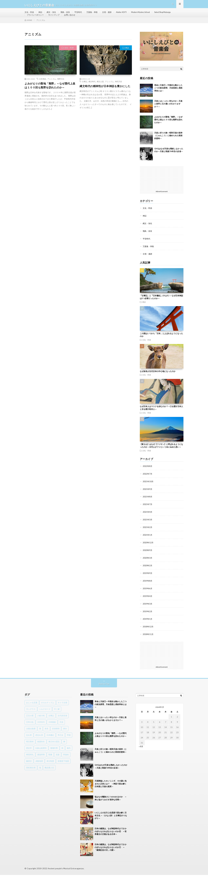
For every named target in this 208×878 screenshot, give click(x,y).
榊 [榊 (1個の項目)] (64, 744)
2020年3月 (148, 562)
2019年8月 (148, 585)
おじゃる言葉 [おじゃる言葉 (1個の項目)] (31, 705)
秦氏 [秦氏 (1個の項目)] (69, 751)
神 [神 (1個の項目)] (62, 751)
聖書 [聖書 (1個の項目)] (50, 757)
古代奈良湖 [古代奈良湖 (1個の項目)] (62, 718)
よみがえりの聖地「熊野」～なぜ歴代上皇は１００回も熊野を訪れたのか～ (50, 92)
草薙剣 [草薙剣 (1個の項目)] (66, 757)
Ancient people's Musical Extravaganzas (65, 871)
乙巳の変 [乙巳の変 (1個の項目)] (30, 718)
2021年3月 (148, 524)
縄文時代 (92, 88)
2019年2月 (148, 615)
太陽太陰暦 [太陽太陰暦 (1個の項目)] (31, 731)
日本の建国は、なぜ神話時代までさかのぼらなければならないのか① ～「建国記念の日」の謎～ (111, 850)
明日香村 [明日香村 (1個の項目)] (30, 744)
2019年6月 (148, 592)
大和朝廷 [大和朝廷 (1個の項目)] (52, 725)
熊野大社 (60, 86)
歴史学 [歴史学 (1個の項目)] (29, 751)
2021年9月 (148, 494)
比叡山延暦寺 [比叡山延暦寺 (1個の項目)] (41, 751)
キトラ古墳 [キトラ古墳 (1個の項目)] (62, 705)
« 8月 (141, 749)
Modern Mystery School (148, 14)
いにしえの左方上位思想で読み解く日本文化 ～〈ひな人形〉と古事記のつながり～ (111, 818)
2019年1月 (148, 622)
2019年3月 (148, 607)
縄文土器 (100, 88)
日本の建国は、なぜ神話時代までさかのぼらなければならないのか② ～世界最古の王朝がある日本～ (111, 834)
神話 (41, 14)
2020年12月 (148, 547)
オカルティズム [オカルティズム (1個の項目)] (47, 705)
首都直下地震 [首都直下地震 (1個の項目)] (63, 764)
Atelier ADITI (127, 14)
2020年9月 (148, 555)
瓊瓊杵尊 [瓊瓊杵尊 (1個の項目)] (54, 751)
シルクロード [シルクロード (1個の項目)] (44, 712)
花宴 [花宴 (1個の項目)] (58, 757)
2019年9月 (148, 577)
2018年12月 (148, 630)
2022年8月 (148, 472)
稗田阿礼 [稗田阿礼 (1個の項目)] (30, 757)
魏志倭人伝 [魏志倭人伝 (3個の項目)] (49, 770)
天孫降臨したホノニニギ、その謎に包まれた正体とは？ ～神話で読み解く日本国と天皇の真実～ (111, 787)
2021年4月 (148, 517)
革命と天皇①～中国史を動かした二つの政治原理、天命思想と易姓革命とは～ (168, 95)
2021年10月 (148, 487)
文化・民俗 (30, 14)
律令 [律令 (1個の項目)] (65, 731)
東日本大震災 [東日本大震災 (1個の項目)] (54, 744)
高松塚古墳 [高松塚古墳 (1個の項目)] (31, 770)
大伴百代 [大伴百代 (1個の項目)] (41, 725)
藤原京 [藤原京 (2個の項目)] (29, 764)
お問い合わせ (96, 19)
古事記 (84, 88)
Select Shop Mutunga (36, 19)
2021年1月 (148, 539)
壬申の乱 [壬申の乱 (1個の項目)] (30, 725)
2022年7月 (148, 479)
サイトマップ (80, 19)
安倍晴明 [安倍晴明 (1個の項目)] (56, 731)
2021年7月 (148, 509)
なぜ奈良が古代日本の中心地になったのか (157, 377)
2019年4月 (148, 600)
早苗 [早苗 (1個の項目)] (69, 738)
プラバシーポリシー (60, 19)
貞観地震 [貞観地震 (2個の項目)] (39, 764)
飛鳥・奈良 (67, 14)
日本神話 (42, 86)
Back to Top (104, 687)
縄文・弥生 (53, 14)
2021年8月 (148, 502)
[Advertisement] (161, 184)
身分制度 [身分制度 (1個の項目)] (50, 764)
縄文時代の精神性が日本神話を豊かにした (105, 93)
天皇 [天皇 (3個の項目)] (61, 725)
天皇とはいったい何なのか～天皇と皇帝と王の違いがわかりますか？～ (168, 111)
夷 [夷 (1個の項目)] (40, 731)
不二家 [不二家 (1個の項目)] (57, 712)
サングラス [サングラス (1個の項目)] (31, 712)
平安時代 (81, 14)
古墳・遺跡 (111, 14)
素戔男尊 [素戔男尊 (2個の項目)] (41, 757)
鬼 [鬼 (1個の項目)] (40, 770)
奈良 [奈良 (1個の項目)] (46, 731)
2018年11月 (148, 637)
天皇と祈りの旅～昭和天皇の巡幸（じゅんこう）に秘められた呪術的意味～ (168, 143)
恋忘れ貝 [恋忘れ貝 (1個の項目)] (39, 738)
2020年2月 (148, 570)
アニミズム (51, 86)
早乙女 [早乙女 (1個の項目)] (60, 738)
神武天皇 (118, 88)
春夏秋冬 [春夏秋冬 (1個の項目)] (41, 744)
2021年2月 (148, 532)
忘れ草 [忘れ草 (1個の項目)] (29, 738)
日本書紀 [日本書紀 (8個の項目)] (50, 738)
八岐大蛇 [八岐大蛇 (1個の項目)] (41, 718)
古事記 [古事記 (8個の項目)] (51, 718)
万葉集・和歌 (95, 14)
